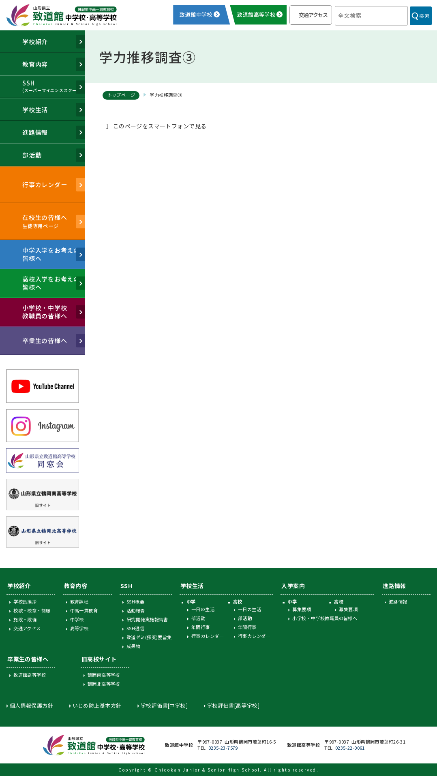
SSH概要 (135, 601)
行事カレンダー (207, 636)
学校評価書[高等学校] (233, 705)
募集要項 (301, 609)
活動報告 (135, 610)
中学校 (77, 619)
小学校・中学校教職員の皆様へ (324, 618)
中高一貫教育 (84, 610)
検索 (424, 15)
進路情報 (394, 586)
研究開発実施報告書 (147, 619)
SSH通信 (135, 628)
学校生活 (192, 586)
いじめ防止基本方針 (97, 705)
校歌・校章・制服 (31, 610)
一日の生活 (202, 609)
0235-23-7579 (223, 747)
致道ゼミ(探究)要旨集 (149, 637)
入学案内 (293, 586)
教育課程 (79, 601)
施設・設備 (24, 619)
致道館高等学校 (29, 675)
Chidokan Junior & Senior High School (207, 770)
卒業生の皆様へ (27, 659)
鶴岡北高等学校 (104, 683)
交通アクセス (313, 15)
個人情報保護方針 (31, 705)
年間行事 (200, 627)
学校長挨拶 (24, 601)
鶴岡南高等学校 (104, 675)
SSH (126, 586)
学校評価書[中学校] (164, 705)
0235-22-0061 (350, 747)
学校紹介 (19, 586)
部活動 (198, 618)
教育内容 (76, 586)
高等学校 (79, 628)
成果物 (133, 646)
